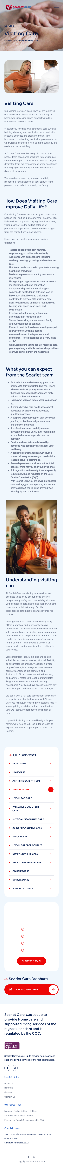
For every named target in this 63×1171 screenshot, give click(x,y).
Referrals (8, 1087)
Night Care (19, 763)
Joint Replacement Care (27, 828)
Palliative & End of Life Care (25, 809)
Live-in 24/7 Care (22, 798)
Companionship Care (25, 854)
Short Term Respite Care (26, 862)
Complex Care (20, 871)
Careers (8, 1092)
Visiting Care (21, 789)
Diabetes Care (20, 880)
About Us (8, 1083)
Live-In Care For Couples (27, 845)
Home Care (18, 772)
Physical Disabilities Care (28, 819)
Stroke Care (19, 836)
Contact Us (9, 1097)
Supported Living (22, 888)
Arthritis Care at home (26, 781)
